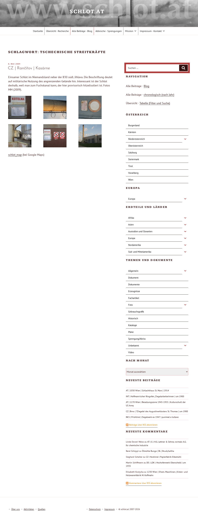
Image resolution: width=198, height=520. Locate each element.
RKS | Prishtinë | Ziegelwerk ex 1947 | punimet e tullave (152, 417)
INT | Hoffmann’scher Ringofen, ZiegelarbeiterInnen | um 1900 (155, 396)
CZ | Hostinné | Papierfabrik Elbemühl (163, 457)
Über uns (15, 509)
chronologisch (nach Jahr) (159, 94)
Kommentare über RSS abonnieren (145, 483)
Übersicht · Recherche (57, 31)
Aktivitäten (29, 509)
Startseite (38, 31)
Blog (146, 86)
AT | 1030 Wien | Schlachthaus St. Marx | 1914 (147, 390)
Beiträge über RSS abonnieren (143, 424)
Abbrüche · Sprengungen (108, 31)
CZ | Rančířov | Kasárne (29, 68)
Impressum (109, 509)
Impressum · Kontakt (152, 31)
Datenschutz (95, 509)
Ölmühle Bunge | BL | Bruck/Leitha (158, 451)
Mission (131, 31)
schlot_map (15, 154)
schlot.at (99, 11)
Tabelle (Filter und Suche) (155, 103)
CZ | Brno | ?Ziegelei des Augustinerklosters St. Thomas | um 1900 (157, 411)
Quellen (41, 509)
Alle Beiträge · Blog (82, 31)
